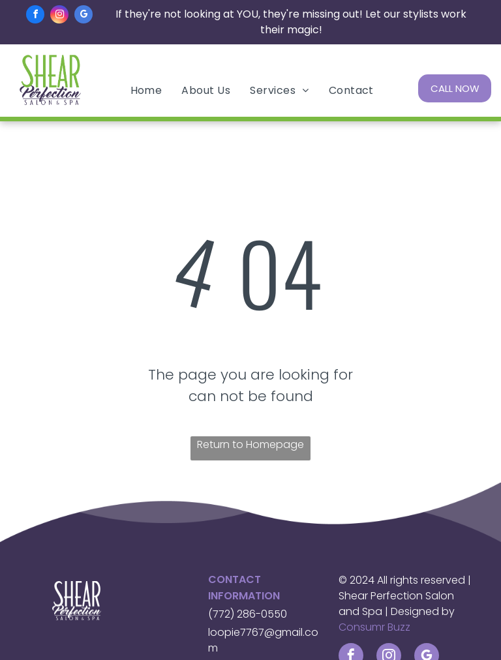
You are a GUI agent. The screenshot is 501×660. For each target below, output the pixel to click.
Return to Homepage (250, 444)
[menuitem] (146, 90)
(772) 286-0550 (247, 614)
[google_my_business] (83, 16)
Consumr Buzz (374, 627)
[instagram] (59, 16)
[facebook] (35, 16)
